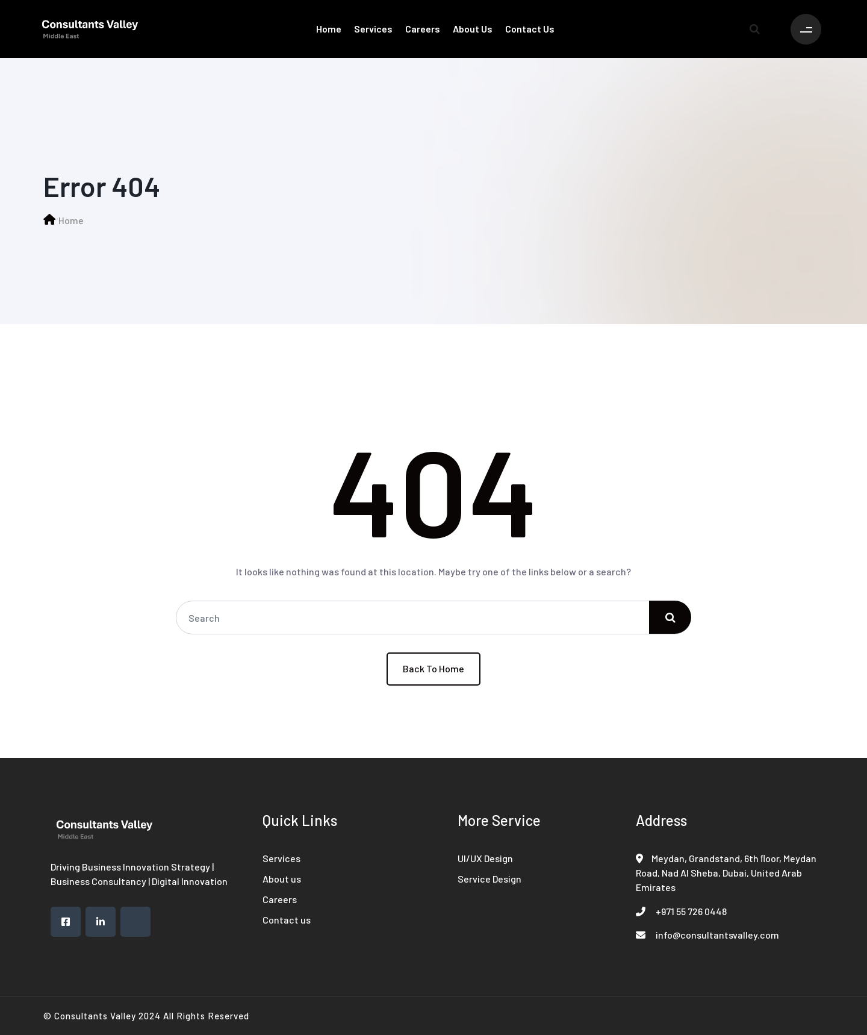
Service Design (489, 878)
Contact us (530, 28)
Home (328, 28)
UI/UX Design (485, 858)
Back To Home (433, 668)
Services (373, 28)
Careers (422, 28)
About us (473, 28)
